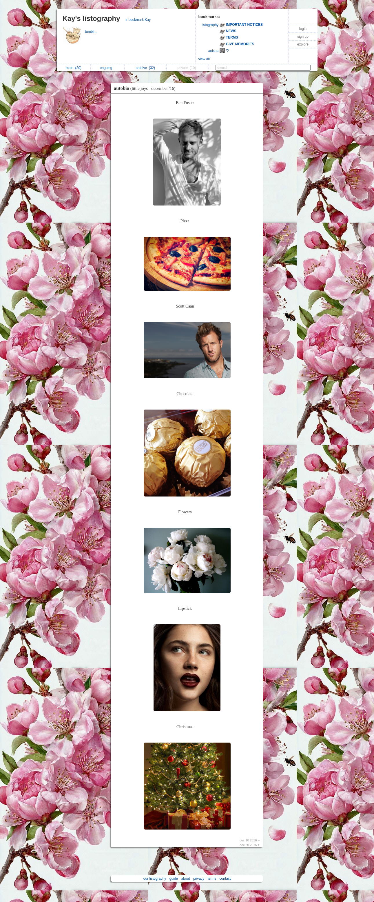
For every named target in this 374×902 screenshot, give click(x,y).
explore (303, 44)
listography (210, 25)
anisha (213, 51)
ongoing (107, 68)
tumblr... (91, 32)
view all (204, 59)
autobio (146, 88)
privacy (198, 878)
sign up (303, 36)
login (303, 29)
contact (225, 878)
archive (145, 68)
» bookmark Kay (138, 20)
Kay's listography (91, 18)
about (185, 878)
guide (173, 878)
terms (211, 878)
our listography (154, 878)
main (73, 68)
